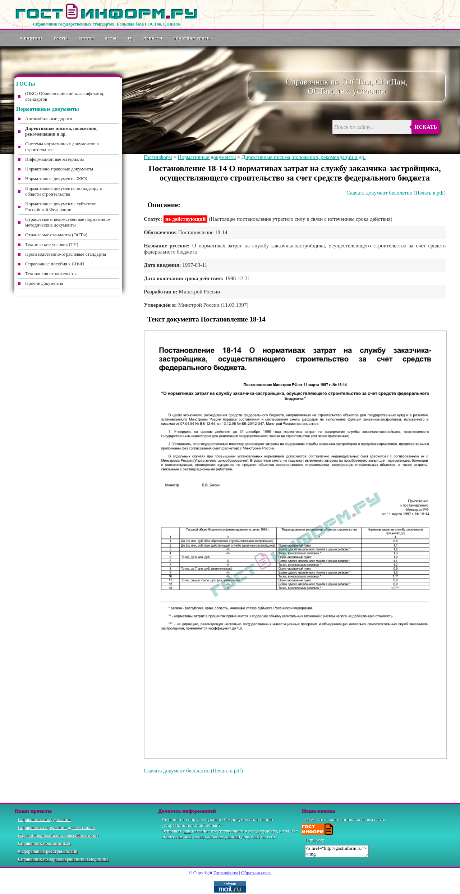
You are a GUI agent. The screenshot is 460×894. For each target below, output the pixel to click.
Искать (426, 127)
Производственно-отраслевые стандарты (65, 254)
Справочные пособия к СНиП (54, 263)
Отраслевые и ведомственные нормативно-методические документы (67, 222)
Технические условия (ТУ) (51, 244)
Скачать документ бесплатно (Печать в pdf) (396, 193)
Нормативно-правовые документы (59, 169)
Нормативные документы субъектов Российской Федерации (60, 206)
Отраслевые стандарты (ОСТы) (56, 234)
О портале (31, 38)
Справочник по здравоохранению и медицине (63, 859)
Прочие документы (44, 283)
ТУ (130, 38)
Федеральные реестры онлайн (48, 851)
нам (187, 831)
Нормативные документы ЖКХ (56, 178)
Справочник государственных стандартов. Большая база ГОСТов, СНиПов (106, 24)
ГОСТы (61, 38)
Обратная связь (191, 38)
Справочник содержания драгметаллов (56, 827)
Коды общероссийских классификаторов (58, 835)
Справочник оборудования (44, 819)
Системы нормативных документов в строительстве (62, 146)
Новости (152, 38)
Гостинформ (158, 157)
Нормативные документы (207, 157)
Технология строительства (51, 273)
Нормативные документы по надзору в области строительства (63, 191)
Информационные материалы (54, 159)
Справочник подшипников (44, 843)
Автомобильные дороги (48, 118)
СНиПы (86, 38)
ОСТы (110, 38)
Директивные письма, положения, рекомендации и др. (303, 157)
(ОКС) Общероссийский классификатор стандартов (65, 96)
